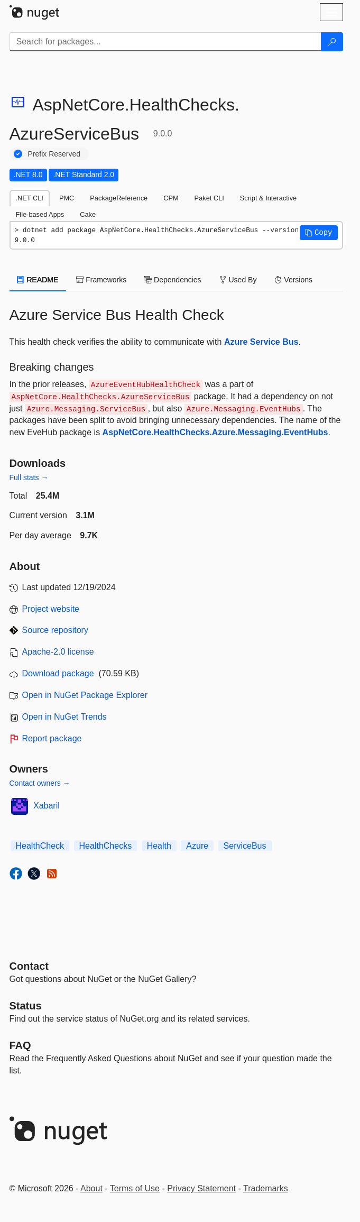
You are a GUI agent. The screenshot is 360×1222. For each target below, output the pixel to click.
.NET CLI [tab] (29, 198)
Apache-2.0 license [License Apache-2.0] (58, 651)
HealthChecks (105, 845)
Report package (52, 738)
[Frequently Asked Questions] (20, 1045)
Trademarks (265, 1188)
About (91, 1188)
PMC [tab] (66, 198)
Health (159, 845)
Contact (29, 966)
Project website (51, 608)
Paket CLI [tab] (209, 198)
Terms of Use (135, 1188)
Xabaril (46, 805)
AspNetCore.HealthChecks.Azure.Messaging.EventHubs (215, 432)
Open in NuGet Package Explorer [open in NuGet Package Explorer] (84, 695)
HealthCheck (40, 845)
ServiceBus (245, 845)
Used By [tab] (238, 279)
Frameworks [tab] (101, 279)
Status (26, 1006)
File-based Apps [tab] (40, 214)
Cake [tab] (88, 214)
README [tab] (38, 279)
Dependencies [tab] (172, 279)
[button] (319, 232)
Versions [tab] (293, 279)
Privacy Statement (201, 1188)
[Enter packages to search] (165, 41)
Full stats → (29, 477)
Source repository (55, 630)
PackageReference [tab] (118, 198)
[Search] (332, 41)
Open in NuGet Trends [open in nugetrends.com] (64, 716)
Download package (58, 673)
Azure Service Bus (261, 341)
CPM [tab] (170, 198)
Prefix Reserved (54, 154)
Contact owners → (40, 783)
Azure (197, 845)
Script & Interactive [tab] (268, 198)
